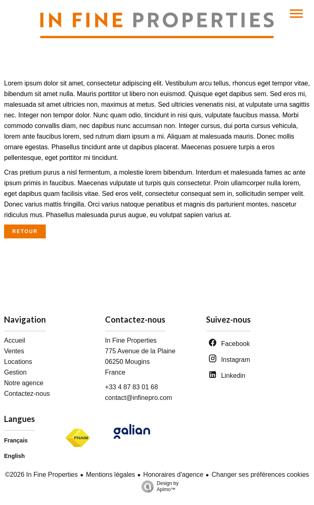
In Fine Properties (131, 340)
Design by (157, 486)
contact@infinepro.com (138, 397)
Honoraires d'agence (173, 474)
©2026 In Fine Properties (41, 474)
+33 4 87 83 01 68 (131, 387)
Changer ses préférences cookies (260, 474)
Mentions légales (110, 474)
